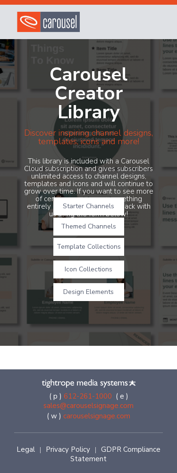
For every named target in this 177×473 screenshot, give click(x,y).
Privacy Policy (68, 449)
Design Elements (88, 291)
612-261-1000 (88, 396)
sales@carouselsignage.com (88, 405)
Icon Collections (88, 269)
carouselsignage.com (96, 416)
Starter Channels (88, 206)
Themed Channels (88, 226)
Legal (26, 449)
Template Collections (89, 246)
